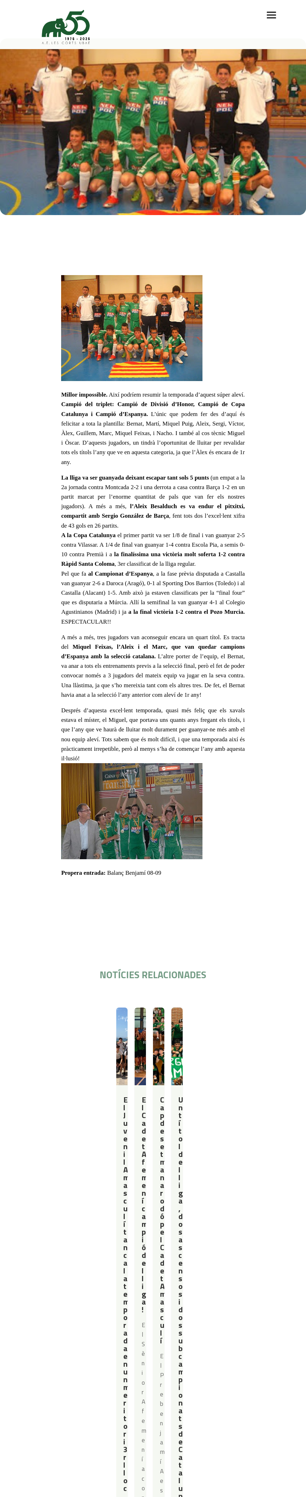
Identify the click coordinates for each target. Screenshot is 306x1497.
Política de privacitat (91, 1337)
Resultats (73, 1020)
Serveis (174, 1275)
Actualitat (239, 1275)
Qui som (40, 1275)
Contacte (41, 1337)
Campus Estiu (132, 1284)
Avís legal (78, 1346)
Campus (128, 1275)
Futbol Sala (49, 1020)
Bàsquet (74, 1302)
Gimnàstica (76, 1311)
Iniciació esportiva (84, 1284)
